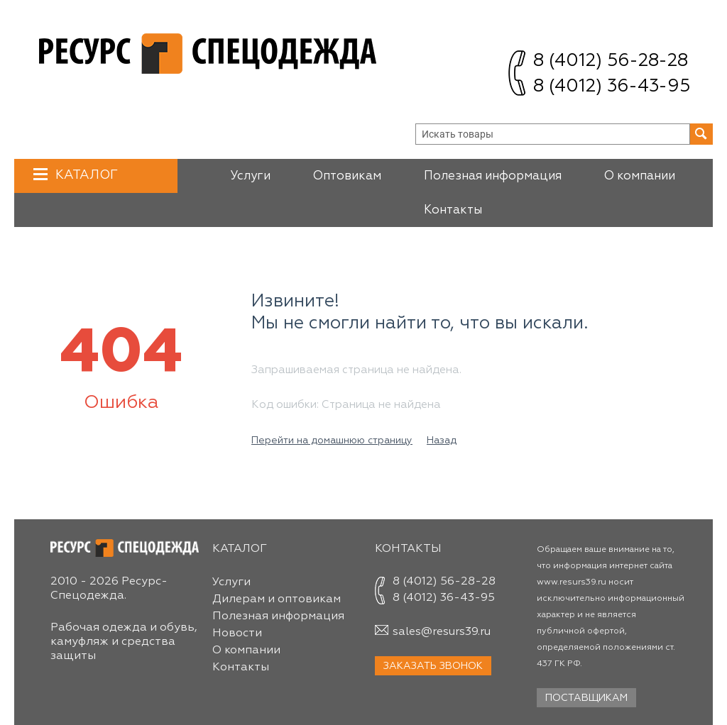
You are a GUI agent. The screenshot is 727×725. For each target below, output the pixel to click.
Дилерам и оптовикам (276, 599)
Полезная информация (493, 176)
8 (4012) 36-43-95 (611, 87)
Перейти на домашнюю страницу (331, 440)
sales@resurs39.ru (442, 632)
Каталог (85, 175)
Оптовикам (347, 176)
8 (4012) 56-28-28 (610, 61)
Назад (442, 440)
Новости (237, 633)
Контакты (453, 210)
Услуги (250, 176)
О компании (639, 176)
